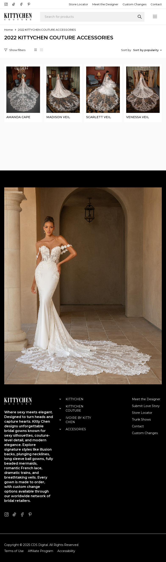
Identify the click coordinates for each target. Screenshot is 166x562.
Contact (156, 4)
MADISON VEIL (58, 117)
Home (8, 29)
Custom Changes (134, 4)
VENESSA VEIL (137, 117)
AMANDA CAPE (18, 117)
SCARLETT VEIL (98, 117)
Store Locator (78, 4)
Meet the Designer (105, 4)
